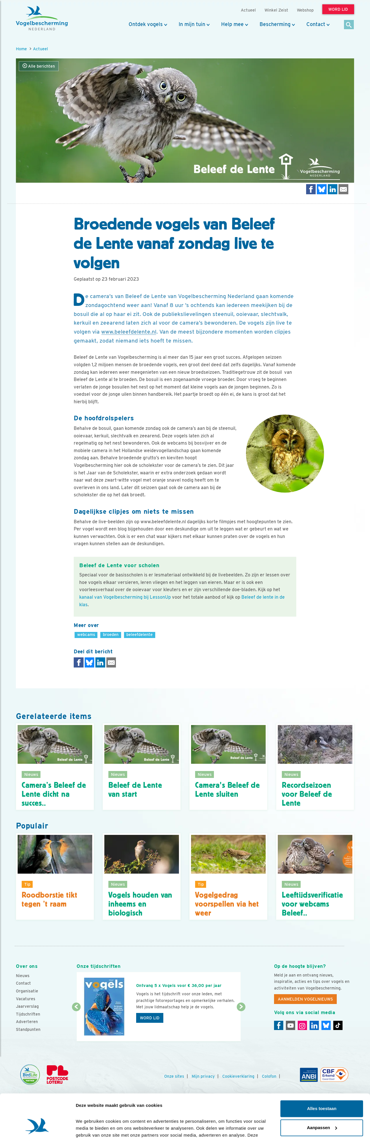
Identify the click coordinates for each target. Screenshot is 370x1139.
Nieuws (22, 975)
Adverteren (27, 1021)
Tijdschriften (28, 1014)
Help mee (232, 24)
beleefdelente (139, 634)
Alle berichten (39, 66)
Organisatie (27, 991)
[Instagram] (302, 1025)
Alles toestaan (321, 1071)
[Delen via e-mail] (343, 189)
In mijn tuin (192, 24)
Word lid (150, 1018)
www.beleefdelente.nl (128, 331)
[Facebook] (278, 1025)
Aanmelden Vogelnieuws (305, 999)
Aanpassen (322, 1090)
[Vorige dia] (76, 1024)
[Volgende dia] (241, 1024)
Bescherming (275, 24)
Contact (315, 24)
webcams (86, 634)
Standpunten (28, 1029)
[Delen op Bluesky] (322, 189)
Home (21, 48)
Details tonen (89, 1127)
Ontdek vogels (146, 24)
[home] (42, 18)
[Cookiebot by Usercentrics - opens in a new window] (37, 1127)
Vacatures (25, 998)
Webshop (305, 10)
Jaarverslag (27, 1006)
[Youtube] (290, 1025)
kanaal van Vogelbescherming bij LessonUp (125, 597)
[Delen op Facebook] (311, 189)
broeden (111, 634)
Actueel (40, 48)
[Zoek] (349, 25)
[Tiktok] (338, 1025)
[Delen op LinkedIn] (333, 189)
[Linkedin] (314, 1025)
